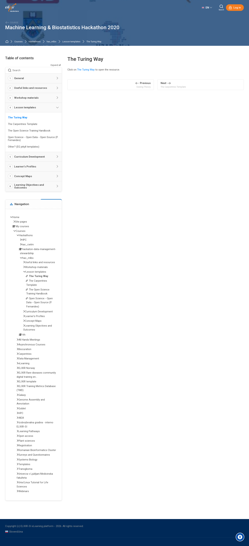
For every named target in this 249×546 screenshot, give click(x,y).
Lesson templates (71, 42)
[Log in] (235, 7)
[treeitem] (33, 354)
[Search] (221, 7)
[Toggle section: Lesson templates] (57, 107)
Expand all (56, 65)
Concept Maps (23, 176)
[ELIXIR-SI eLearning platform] (12, 7)
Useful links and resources (30, 88)
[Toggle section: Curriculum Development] (57, 156)
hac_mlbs (51, 42)
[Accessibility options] (240, 537)
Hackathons (35, 42)
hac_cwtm (28, 244)
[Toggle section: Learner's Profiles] (57, 166)
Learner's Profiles (25, 166)
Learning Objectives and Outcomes (29, 186)
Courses (18, 42)
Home (7, 41)
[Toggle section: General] (57, 78)
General (19, 78)
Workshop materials (26, 97)
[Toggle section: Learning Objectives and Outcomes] (57, 186)
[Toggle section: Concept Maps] (57, 176)
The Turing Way (93, 42)
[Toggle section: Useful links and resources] (57, 88)
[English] (207, 7)
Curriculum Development (29, 156)
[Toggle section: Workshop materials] (57, 97)
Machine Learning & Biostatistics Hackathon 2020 (62, 27)
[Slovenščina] (14, 532)
